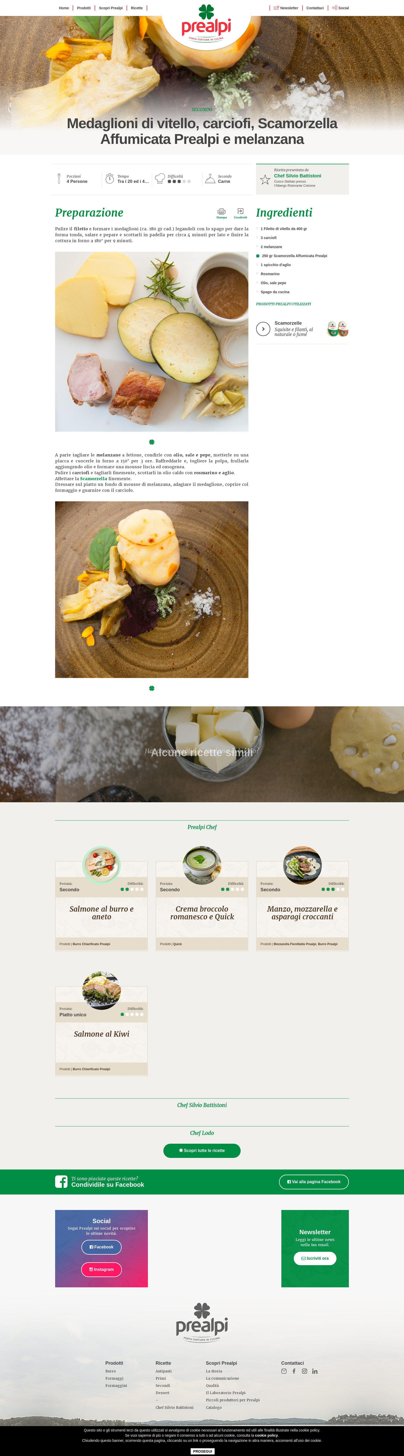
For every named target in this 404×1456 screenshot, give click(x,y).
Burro (110, 1371)
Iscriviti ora (315, 1258)
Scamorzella (93, 478)
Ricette (137, 8)
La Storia (214, 1371)
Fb (294, 1371)
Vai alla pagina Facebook (314, 1182)
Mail (284, 1371)
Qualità (212, 1386)
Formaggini (116, 1386)
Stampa (221, 217)
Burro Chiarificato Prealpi (91, 944)
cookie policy (266, 1435)
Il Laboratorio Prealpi (226, 1393)
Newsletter (289, 8)
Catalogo (214, 1407)
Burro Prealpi (328, 944)
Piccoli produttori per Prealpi (233, 1400)
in (314, 1371)
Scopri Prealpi (111, 8)
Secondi (163, 1386)
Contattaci (315, 8)
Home (64, 8)
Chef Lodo (202, 1133)
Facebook (102, 1247)
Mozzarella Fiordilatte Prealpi (295, 944)
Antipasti (164, 1371)
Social (344, 8)
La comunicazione (222, 1378)
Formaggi (114, 1378)
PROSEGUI (202, 1451)
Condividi (240, 217)
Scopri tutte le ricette (202, 1150)
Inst (304, 1371)
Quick (177, 944)
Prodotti (84, 8)
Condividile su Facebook (107, 1184)
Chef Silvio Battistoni (297, 175)
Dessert (162, 1393)
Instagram (101, 1269)
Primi (161, 1378)
